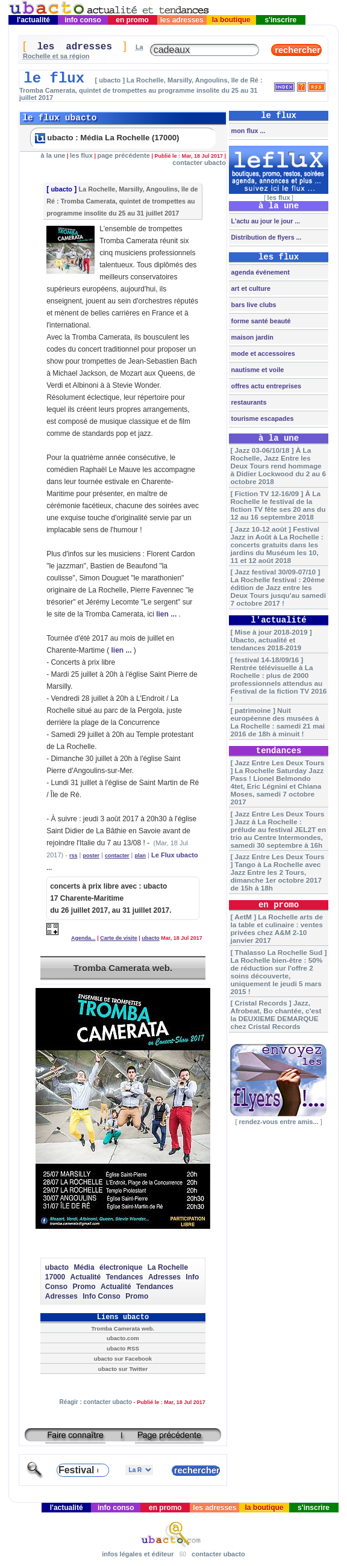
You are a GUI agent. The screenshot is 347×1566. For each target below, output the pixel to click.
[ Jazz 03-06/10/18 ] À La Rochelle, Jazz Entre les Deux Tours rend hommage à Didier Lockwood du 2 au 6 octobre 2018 (278, 465)
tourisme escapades (262, 418)
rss (73, 856)
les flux (81, 155)
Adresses (164, 1277)
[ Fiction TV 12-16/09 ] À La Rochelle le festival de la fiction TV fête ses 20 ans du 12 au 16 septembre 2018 (277, 505)
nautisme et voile (257, 369)
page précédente (123, 155)
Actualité (85, 1277)
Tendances (124, 1277)
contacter (117, 856)
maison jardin (252, 337)
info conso (83, 20)
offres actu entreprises (265, 386)
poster (91, 856)
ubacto (61, 189)
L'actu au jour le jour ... (265, 221)
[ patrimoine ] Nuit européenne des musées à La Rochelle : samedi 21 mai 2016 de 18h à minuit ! (277, 722)
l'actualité (33, 20)
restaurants (248, 402)
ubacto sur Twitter (123, 1369)
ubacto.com (123, 1338)
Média (84, 1267)
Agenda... (83, 938)
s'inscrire (281, 20)
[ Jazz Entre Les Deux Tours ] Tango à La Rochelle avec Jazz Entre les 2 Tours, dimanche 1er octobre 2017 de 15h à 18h (277, 872)
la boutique (231, 20)
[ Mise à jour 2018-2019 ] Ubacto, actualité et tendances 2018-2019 (270, 639)
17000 (55, 1277)
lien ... (166, 614)
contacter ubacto (199, 162)
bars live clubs (253, 304)
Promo (84, 1286)
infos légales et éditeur (138, 1554)
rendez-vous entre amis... (278, 1121)
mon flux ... (248, 130)
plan (140, 856)
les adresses (181, 20)
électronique (120, 1267)
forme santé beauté (260, 321)
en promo (132, 20)
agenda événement (260, 272)
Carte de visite (118, 938)
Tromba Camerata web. (122, 968)
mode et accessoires (262, 353)
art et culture (250, 288)
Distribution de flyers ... (266, 237)
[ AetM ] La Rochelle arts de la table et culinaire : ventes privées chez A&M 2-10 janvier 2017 (276, 928)
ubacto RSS (123, 1348)
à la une (53, 155)
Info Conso (101, 1296)
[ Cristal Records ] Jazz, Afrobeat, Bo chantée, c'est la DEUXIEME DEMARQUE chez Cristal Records (275, 1014)
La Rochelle (168, 1267)
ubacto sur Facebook (123, 1358)
